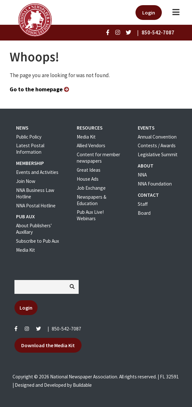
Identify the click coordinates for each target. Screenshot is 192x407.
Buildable (82, 385)
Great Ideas (88, 170)
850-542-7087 (66, 329)
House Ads (88, 179)
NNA (142, 175)
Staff (143, 204)
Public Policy (28, 137)
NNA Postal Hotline (36, 206)
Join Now (25, 181)
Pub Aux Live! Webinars (90, 215)
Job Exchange (91, 188)
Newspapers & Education (91, 200)
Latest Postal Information (30, 148)
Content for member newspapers (98, 157)
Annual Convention (157, 137)
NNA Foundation (155, 184)
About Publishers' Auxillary (34, 228)
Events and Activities (37, 172)
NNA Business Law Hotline (35, 193)
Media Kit (25, 250)
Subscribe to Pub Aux (37, 241)
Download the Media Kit (48, 345)
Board (144, 213)
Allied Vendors (91, 145)
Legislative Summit (158, 154)
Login (148, 12)
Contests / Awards (157, 145)
